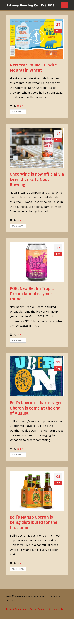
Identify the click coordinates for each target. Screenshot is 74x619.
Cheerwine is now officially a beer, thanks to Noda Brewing (37, 179)
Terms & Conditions (16, 609)
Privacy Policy (37, 609)
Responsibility (55, 609)
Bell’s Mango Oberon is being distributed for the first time (33, 522)
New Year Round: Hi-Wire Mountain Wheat (33, 68)
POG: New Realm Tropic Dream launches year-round (32, 294)
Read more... (18, 111)
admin (20, 106)
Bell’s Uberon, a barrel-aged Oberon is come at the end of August (36, 408)
